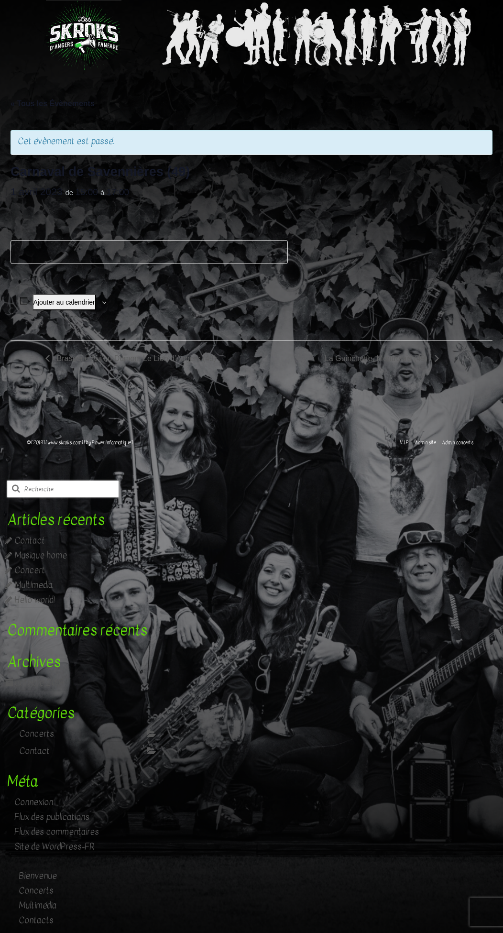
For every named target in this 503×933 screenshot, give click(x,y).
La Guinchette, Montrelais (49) (377, 358)
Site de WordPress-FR (54, 846)
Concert (29, 570)
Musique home (40, 555)
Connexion (33, 802)
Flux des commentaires (56, 831)
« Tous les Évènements (53, 103)
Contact (29, 540)
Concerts (36, 733)
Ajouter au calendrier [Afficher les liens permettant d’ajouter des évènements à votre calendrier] (64, 302)
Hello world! (34, 599)
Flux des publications (51, 817)
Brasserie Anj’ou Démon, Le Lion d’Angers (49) (135, 358)
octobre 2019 (38, 682)
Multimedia (33, 585)
